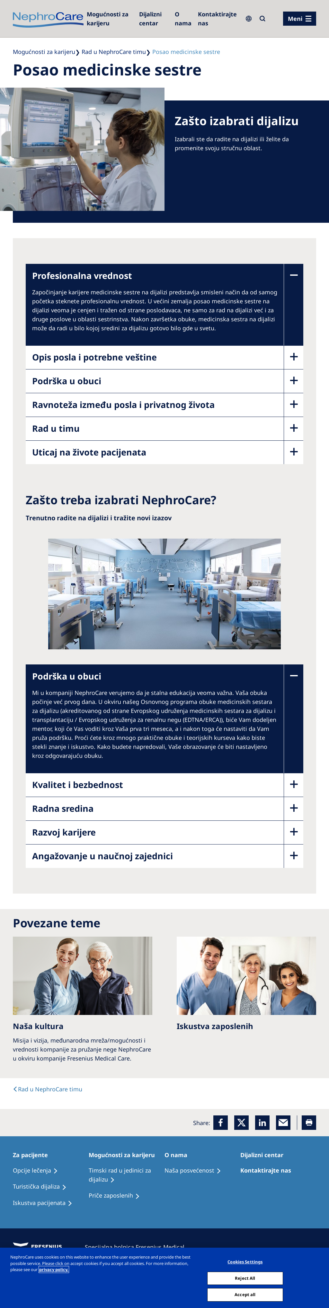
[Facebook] (220, 1122)
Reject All (245, 1278)
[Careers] (110, 19)
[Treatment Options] (38, 1170)
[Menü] (299, 19)
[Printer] (309, 1122)
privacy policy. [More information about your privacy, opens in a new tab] (53, 1269)
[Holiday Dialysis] (45, 1203)
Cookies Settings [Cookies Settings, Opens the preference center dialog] (244, 1262)
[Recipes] (42, 1186)
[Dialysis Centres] (154, 19)
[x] (241, 1122)
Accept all (245, 1294)
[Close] (319, 1277)
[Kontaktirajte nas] (217, 19)
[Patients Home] (33, 1154)
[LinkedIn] (262, 1122)
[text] (47, 1089)
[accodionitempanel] (155, 310)
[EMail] (283, 1122)
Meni (295, 18)
